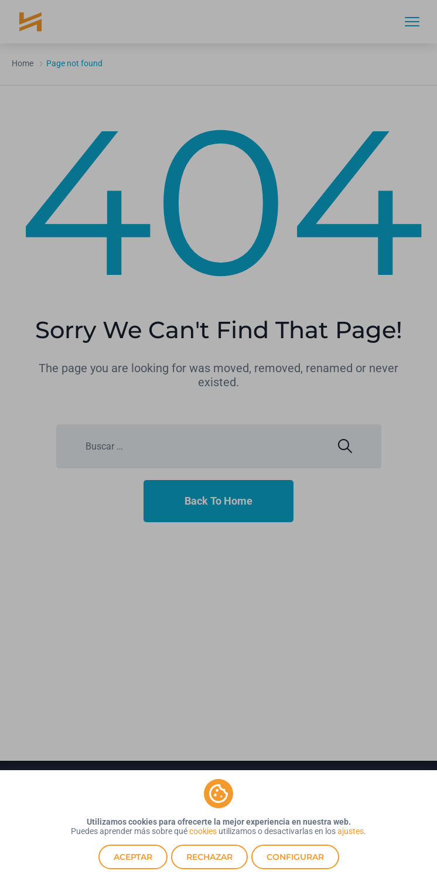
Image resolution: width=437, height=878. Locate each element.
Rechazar (209, 857)
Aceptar (133, 857)
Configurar (295, 857)
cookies (203, 831)
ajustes (350, 831)
